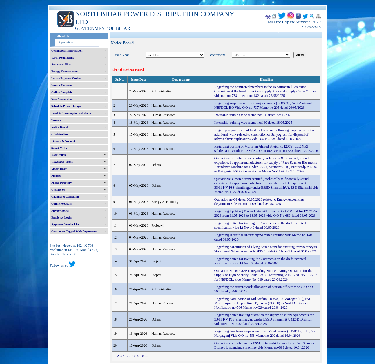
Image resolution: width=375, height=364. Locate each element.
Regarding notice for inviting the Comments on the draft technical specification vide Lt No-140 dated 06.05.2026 (260, 225)
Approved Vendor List (65, 224)
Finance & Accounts (63, 141)
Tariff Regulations (62, 57)
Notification (58, 154)
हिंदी (268, 17)
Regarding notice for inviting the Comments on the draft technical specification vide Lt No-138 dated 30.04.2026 (260, 261)
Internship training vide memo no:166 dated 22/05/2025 (253, 115)
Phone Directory (61, 182)
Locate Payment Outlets (66, 78)
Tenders (56, 120)
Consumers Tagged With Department (74, 231)
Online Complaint (62, 92)
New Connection (61, 99)
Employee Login (61, 217)
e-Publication (59, 134)
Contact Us (58, 189)
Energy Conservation (64, 71)
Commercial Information (66, 50)
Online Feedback (61, 203)
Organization (65, 42)
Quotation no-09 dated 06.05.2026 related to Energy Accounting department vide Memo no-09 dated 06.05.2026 (259, 201)
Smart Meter (59, 148)
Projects (56, 175)
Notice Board (59, 127)
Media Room (59, 168)
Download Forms (62, 161)
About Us (63, 36)
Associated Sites (61, 64)
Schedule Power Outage (66, 106)
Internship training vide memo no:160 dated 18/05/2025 (253, 123)
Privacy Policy (60, 210)
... (146, 356)
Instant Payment (61, 85)
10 (142, 356)
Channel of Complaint (65, 196)
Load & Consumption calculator (71, 113)
